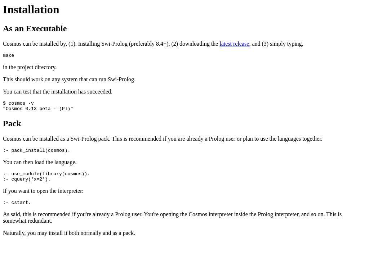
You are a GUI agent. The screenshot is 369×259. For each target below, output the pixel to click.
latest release (234, 44)
